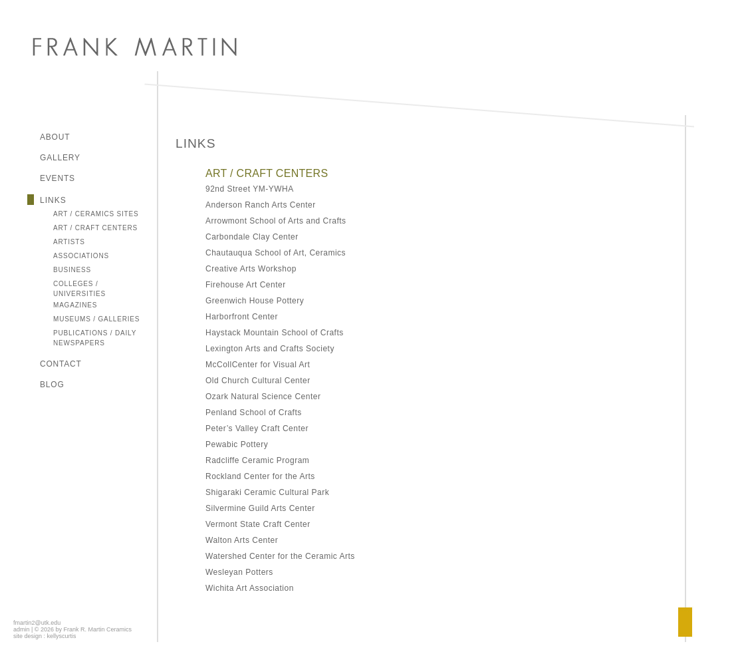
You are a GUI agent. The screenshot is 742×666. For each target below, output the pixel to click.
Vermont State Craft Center (257, 524)
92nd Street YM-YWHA (249, 189)
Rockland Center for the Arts (260, 476)
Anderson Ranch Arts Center (260, 205)
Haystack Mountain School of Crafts (274, 332)
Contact (61, 364)
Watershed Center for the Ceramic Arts (280, 556)
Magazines (75, 305)
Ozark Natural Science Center (262, 396)
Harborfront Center (243, 316)
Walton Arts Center (241, 540)
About (55, 137)
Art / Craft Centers (95, 228)
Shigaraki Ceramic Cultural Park (267, 492)
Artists (69, 242)
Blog (52, 384)
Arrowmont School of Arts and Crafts (275, 221)
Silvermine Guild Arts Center (260, 508)
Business (72, 269)
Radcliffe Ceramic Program (257, 460)
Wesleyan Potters (239, 572)
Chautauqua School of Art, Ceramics (275, 252)
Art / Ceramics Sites (95, 214)
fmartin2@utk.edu (37, 622)
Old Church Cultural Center (257, 380)
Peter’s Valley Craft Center (257, 428)
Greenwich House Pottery (254, 300)
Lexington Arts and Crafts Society (269, 348)
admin (21, 629)
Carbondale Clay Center (252, 237)
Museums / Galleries (96, 319)
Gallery (60, 157)
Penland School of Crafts (253, 412)
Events (57, 178)
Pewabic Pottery (236, 444)
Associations (81, 255)
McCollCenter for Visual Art (257, 364)
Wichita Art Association (249, 588)
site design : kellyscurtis (44, 636)
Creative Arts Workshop (251, 268)
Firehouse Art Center (245, 284)
